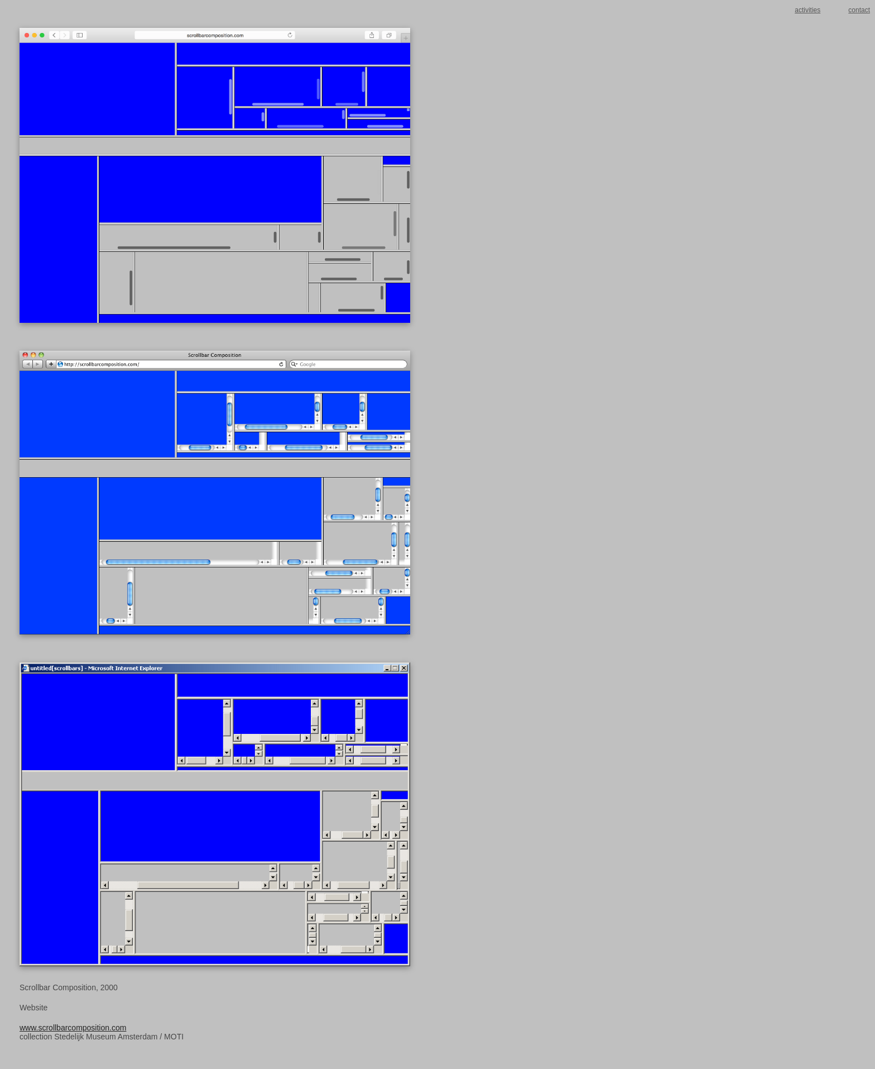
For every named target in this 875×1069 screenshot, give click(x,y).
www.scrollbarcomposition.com (73, 1027)
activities (807, 10)
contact (859, 10)
